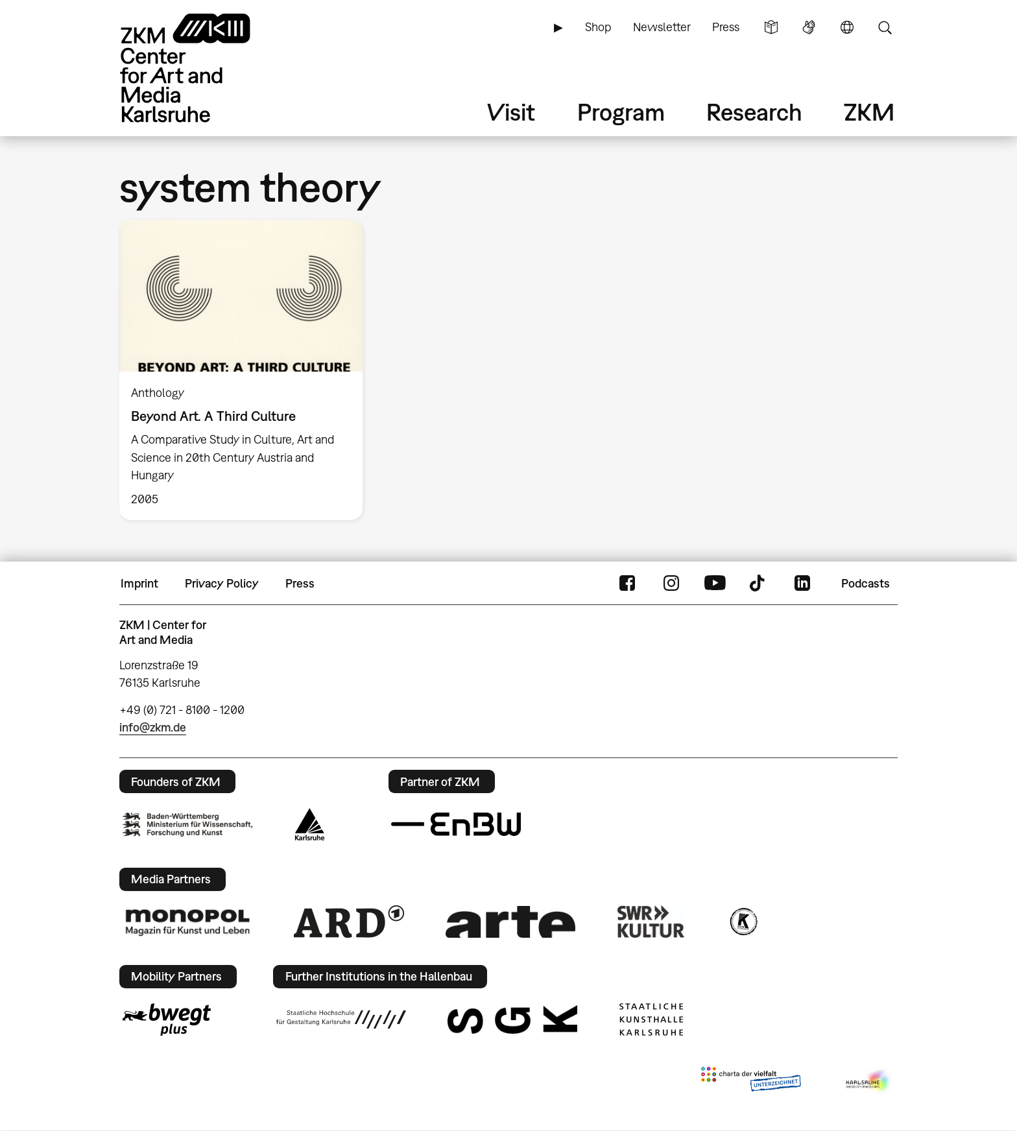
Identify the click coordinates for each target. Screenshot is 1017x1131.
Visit (511, 112)
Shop (598, 27)
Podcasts (865, 583)
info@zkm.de (152, 727)
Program (621, 112)
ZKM (869, 112)
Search (885, 27)
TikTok (759, 583)
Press (725, 27)
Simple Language (771, 27)
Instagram (671, 583)
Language (847, 27)
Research (754, 112)
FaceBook (627, 583)
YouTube (715, 583)
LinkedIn (802, 583)
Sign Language (809, 27)
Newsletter (662, 27)
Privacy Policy (222, 583)
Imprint (139, 583)
